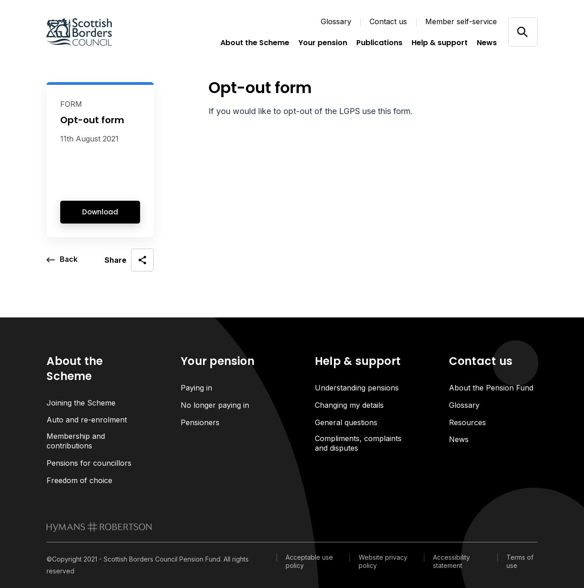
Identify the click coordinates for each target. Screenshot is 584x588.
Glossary (336, 21)
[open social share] (129, 260)
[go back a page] (62, 260)
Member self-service (461, 21)
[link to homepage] (99, 527)
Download (100, 212)
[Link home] (92, 32)
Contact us (388, 21)
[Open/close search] (522, 31)
